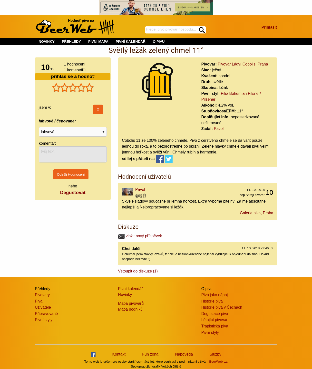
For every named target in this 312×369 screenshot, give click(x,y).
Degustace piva (214, 314)
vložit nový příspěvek (140, 236)
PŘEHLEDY (71, 41)
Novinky (125, 295)
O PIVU (159, 41)
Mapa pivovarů (131, 303)
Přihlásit (269, 27)
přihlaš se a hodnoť (73, 76)
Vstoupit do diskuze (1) (138, 271)
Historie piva (212, 301)
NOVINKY (47, 41)
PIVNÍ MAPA (98, 41)
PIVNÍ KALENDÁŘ (131, 41)
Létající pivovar (214, 320)
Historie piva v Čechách (221, 307)
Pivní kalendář (130, 289)
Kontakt (119, 354)
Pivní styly (43, 320)
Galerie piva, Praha (256, 213)
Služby (215, 354)
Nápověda (184, 354)
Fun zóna (150, 354)
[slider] (73, 87)
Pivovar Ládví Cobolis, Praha (243, 64)
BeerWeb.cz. (218, 361)
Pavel (219, 129)
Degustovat (72, 192)
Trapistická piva (214, 326)
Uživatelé (43, 307)
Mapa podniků (130, 309)
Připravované (46, 314)
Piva (38, 301)
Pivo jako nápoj (214, 295)
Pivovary (42, 295)
